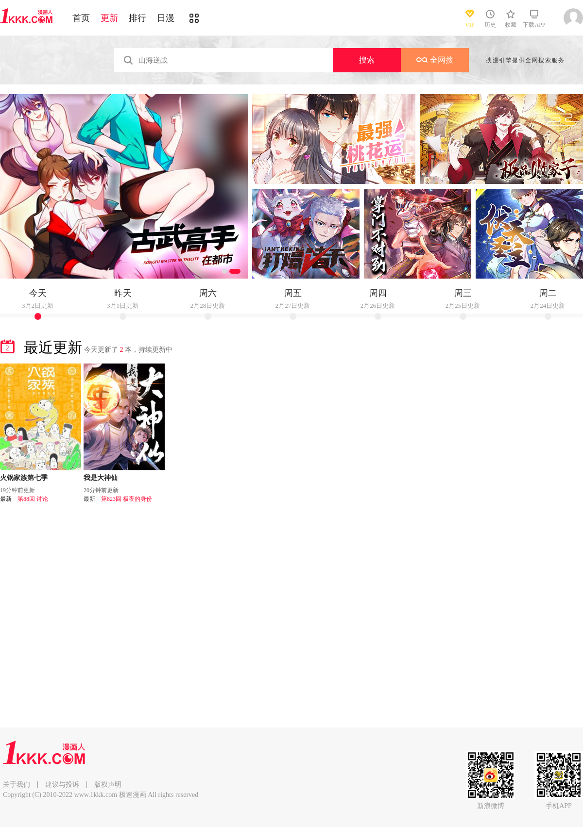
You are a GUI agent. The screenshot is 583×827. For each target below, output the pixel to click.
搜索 (367, 60)
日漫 (165, 18)
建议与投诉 (62, 784)
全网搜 (434, 60)
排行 (137, 18)
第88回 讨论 (32, 499)
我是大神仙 (101, 477)
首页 (81, 18)
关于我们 (16, 784)
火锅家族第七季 (24, 477)
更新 (109, 18)
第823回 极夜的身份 (126, 499)
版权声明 (107, 784)
